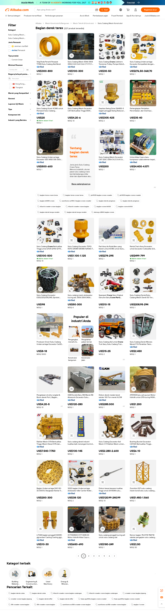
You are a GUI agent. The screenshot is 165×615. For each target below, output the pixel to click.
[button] (96, 9)
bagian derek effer (44, 599)
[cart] (128, 10)
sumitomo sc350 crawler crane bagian (75, 605)
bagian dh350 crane (45, 201)
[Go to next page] (114, 556)
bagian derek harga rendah (48, 212)
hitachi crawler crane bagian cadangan (66, 593)
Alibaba (38, 23)
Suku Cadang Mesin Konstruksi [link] (110, 23)
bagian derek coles (16, 593)
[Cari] (104, 10)
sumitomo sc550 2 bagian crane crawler (75, 201)
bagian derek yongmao (105, 201)
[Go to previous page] (78, 556)
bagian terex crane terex (47, 195)
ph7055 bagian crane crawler (100, 195)
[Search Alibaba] (65, 9)
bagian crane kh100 (102, 207)
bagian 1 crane (137, 605)
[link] (161, 590)
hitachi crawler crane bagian (49, 207)
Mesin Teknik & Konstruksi (83, 23)
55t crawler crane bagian (18, 605)
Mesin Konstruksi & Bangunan (57, 23)
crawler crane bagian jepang (134, 593)
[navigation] (19, 290)
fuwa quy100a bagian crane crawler (92, 599)
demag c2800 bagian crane (102, 212)
